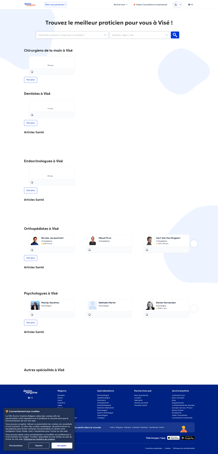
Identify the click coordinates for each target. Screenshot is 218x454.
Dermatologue (103, 395)
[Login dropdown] (177, 4)
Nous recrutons (178, 398)
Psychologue (102, 410)
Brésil (161, 427)
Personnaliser (16, 445)
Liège (60, 405)
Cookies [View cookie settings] (167, 448)
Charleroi (61, 403)
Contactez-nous (178, 395)
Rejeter (39, 445)
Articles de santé (141, 403)
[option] (51, 65)
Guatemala (153, 427)
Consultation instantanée (182, 418)
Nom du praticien (141, 395)
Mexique (127, 427)
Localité (137, 398)
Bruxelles (61, 395)
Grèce (112, 427)
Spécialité (138, 400)
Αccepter (61, 445)
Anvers (60, 398)
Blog (174, 400)
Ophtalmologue (103, 398)
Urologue (101, 418)
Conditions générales (153, 448)
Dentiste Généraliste (105, 408)
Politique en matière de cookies (39, 439)
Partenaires (176, 413)
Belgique (119, 427)
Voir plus (109, 65)
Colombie (135, 427)
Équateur (144, 427)
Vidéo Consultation (179, 415)
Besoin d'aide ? (178, 410)
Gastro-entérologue (105, 413)
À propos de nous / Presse (182, 408)
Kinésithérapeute (104, 405)
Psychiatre (101, 400)
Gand (60, 400)
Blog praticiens (178, 403)
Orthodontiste (103, 403)
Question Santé (140, 405)
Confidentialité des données (183, 405)
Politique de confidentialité (184, 448)
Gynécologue (102, 415)
